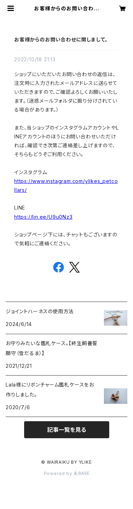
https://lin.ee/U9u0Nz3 (43, 217)
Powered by (66, 473)
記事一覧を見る (66, 429)
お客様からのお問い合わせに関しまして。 (61, 39)
